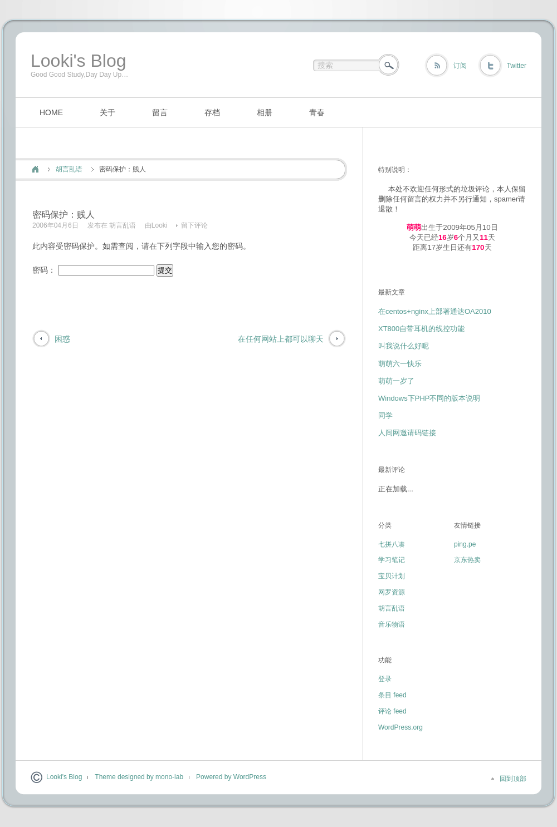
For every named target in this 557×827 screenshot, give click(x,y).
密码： (93, 269)
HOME (51, 112)
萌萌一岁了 (396, 381)
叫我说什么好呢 (403, 346)
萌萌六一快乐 (400, 364)
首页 (35, 169)
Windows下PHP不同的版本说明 (429, 398)
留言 (160, 112)
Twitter (516, 66)
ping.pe (465, 544)
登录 (385, 679)
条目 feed (392, 695)
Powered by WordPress (231, 777)
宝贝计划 (391, 576)
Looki (160, 225)
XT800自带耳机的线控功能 (421, 328)
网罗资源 (391, 592)
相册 (264, 112)
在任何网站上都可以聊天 (281, 338)
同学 (385, 415)
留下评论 (194, 225)
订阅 (460, 66)
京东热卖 (467, 560)
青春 (317, 112)
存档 (212, 112)
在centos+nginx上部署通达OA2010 (434, 311)
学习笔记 (391, 560)
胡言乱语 (69, 169)
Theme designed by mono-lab (139, 777)
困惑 (62, 338)
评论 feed (392, 711)
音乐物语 (391, 624)
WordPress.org (400, 727)
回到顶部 (513, 778)
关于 (107, 112)
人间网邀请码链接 (407, 433)
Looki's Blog (78, 61)
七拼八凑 (391, 544)
